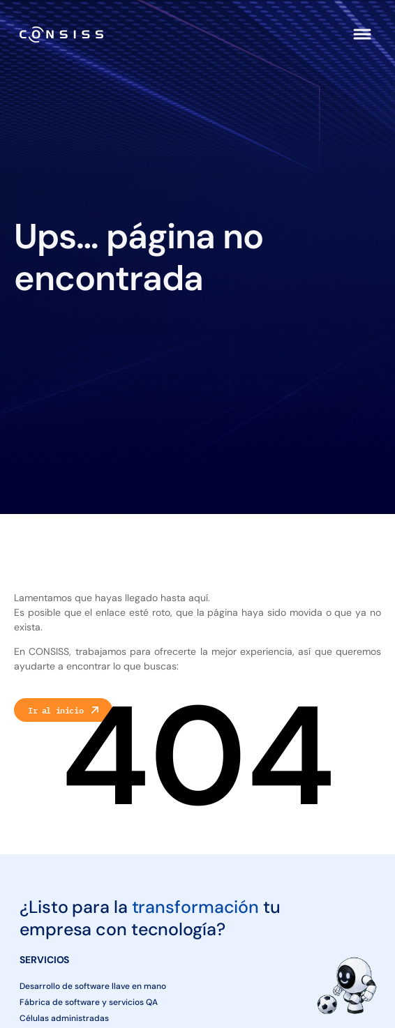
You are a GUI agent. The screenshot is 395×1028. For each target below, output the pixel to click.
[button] (362, 34)
